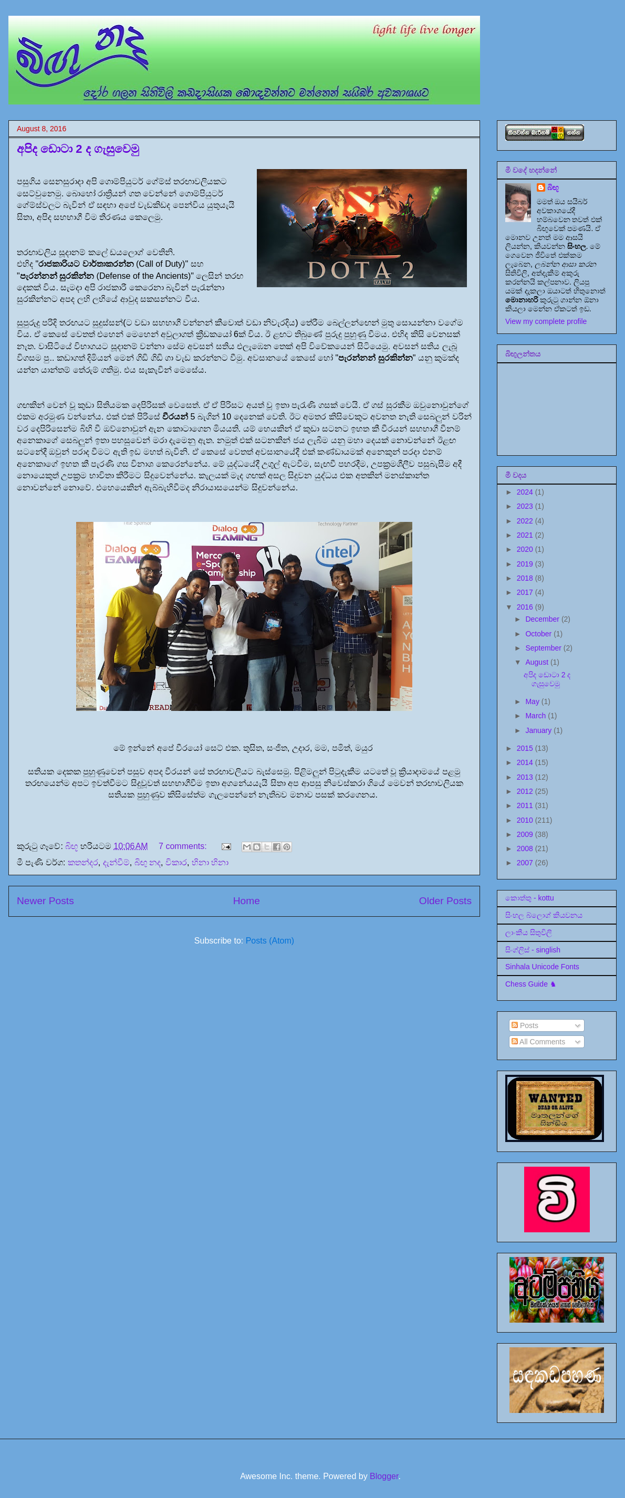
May (533, 701)
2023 (526, 506)
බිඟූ (553, 187)
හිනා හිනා (210, 862)
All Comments (538, 1042)
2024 (526, 492)
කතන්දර (83, 862)
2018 (526, 578)
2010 (526, 820)
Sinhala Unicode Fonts (542, 966)
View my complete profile (546, 321)
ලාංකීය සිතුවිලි (528, 932)
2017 (526, 592)
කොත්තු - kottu (529, 898)
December (543, 619)
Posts (525, 1025)
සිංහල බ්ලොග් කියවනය (543, 915)
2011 (526, 805)
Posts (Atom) (270, 940)
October (539, 634)
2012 (526, 791)
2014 (526, 762)
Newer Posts (45, 900)
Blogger (384, 1476)
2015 (526, 748)
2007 (526, 862)
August (537, 662)
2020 (526, 549)
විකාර (176, 862)
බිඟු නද (147, 862)
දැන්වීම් (116, 862)
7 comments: (184, 846)
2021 (526, 535)
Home (246, 900)
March (536, 715)
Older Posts (445, 900)
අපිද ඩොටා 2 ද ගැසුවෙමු (78, 148)
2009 (526, 834)
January (539, 730)
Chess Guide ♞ (531, 984)
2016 (526, 607)
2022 (526, 521)
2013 (526, 777)
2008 (526, 848)
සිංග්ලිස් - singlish (532, 950)
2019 (526, 564)
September (544, 648)
